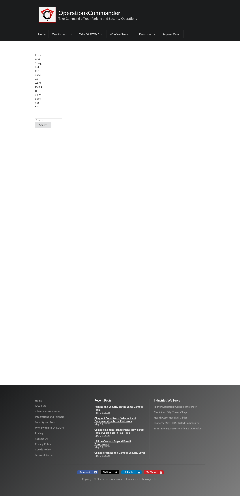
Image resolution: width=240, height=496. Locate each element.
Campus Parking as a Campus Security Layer (119, 452)
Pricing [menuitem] (39, 433)
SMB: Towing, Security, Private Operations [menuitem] (178, 428)
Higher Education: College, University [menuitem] (175, 406)
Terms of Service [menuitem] (44, 455)
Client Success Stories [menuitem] (47, 411)
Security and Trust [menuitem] (45, 422)
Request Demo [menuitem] (171, 34)
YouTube (155, 472)
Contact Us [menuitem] (41, 438)
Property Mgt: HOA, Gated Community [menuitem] (176, 423)
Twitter (111, 472)
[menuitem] (62, 34)
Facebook (89, 472)
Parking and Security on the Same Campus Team (118, 408)
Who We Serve (121, 34)
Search (43, 125)
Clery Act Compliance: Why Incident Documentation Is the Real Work (115, 420)
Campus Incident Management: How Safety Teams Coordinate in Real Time (119, 431)
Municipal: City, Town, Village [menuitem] (171, 412)
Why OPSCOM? (91, 34)
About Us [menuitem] (40, 406)
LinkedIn (133, 472)
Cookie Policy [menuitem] (43, 449)
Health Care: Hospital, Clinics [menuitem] (170, 417)
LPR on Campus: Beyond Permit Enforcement (112, 443)
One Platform (62, 34)
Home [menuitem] (42, 34)
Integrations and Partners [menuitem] (49, 416)
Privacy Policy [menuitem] (43, 444)
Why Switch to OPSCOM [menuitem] (49, 427)
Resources (147, 34)
